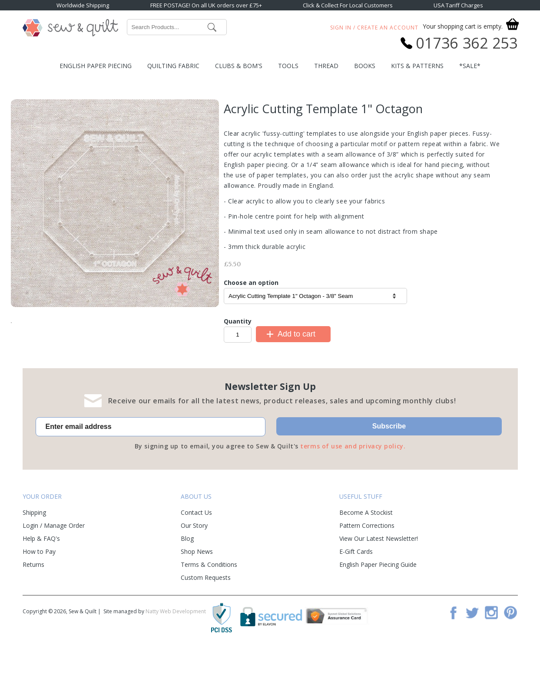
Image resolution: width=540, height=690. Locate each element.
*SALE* (469, 66)
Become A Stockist (366, 551)
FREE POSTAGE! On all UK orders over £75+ (206, 5)
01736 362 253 (466, 43)
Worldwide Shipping (82, 5)
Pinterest (510, 651)
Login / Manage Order (54, 564)
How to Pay (39, 590)
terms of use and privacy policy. (352, 485)
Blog (187, 577)
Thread (326, 66)
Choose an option (251, 282)
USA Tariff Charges (458, 5)
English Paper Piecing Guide (378, 603)
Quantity (238, 321)
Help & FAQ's (41, 577)
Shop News (197, 590)
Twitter (472, 651)
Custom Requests (206, 616)
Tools (288, 66)
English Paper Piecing (96, 66)
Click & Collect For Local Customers (348, 5)
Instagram (491, 651)
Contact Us (196, 551)
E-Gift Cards (356, 590)
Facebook (453, 651)
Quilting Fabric (173, 66)
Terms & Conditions (209, 603)
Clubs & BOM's (238, 66)
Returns (33, 603)
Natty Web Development (176, 650)
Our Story (194, 564)
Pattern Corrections (366, 564)
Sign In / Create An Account (374, 27)
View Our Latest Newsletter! (378, 577)
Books (364, 66)
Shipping (34, 551)
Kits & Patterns (417, 66)
